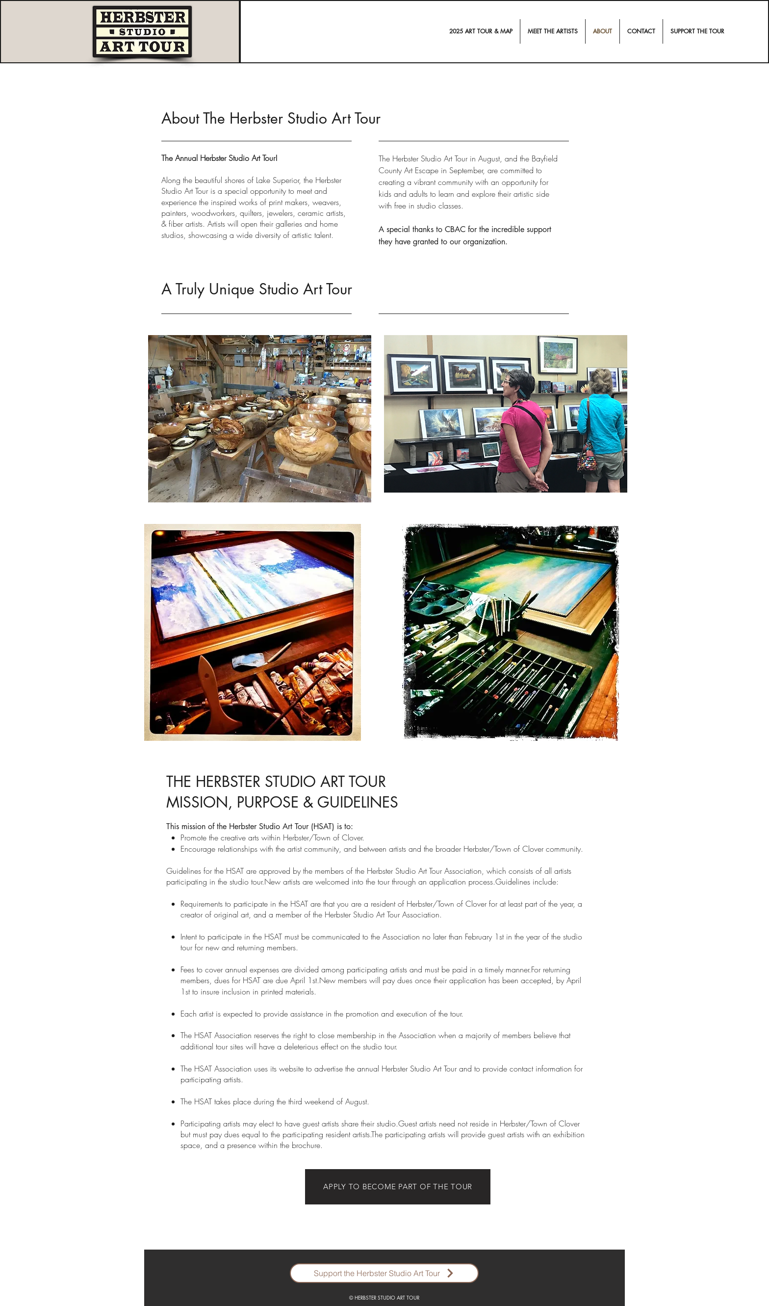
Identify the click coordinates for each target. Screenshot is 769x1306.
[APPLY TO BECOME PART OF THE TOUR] (397, 1186)
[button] (552, 31)
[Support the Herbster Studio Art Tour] (384, 1273)
